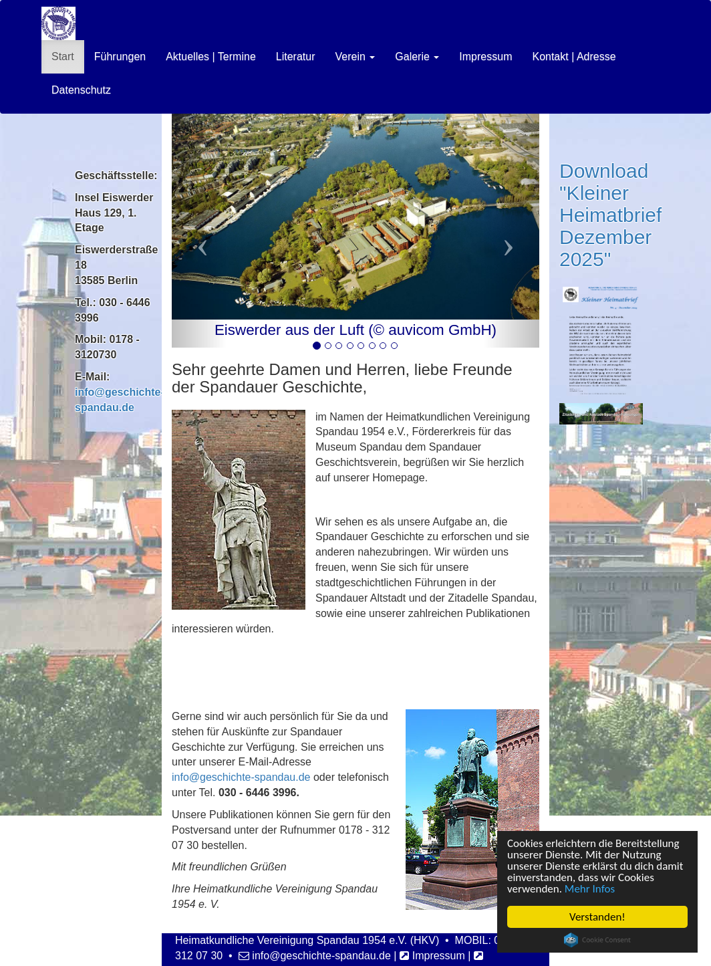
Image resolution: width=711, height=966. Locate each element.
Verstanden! (598, 917)
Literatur (295, 56)
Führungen (120, 56)
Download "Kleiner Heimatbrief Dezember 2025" (610, 215)
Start (62, 56)
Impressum (485, 56)
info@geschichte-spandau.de (241, 777)
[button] (199, 230)
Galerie (417, 56)
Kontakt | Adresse (573, 56)
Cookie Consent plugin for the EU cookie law (598, 940)
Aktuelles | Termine (211, 56)
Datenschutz (81, 90)
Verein (355, 56)
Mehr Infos (590, 889)
